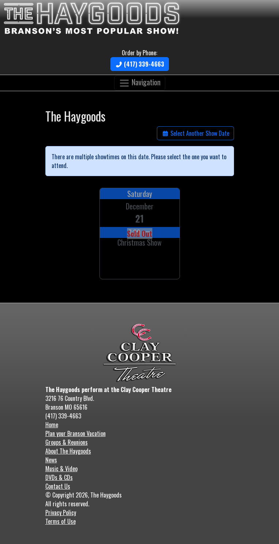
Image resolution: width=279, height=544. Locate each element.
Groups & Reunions (66, 442)
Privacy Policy (60, 512)
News (51, 459)
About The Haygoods (68, 451)
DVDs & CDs (59, 477)
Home (51, 424)
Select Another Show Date (195, 133)
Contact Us (57, 486)
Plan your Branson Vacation (75, 433)
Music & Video (61, 468)
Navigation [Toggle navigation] (140, 82)
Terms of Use (60, 521)
